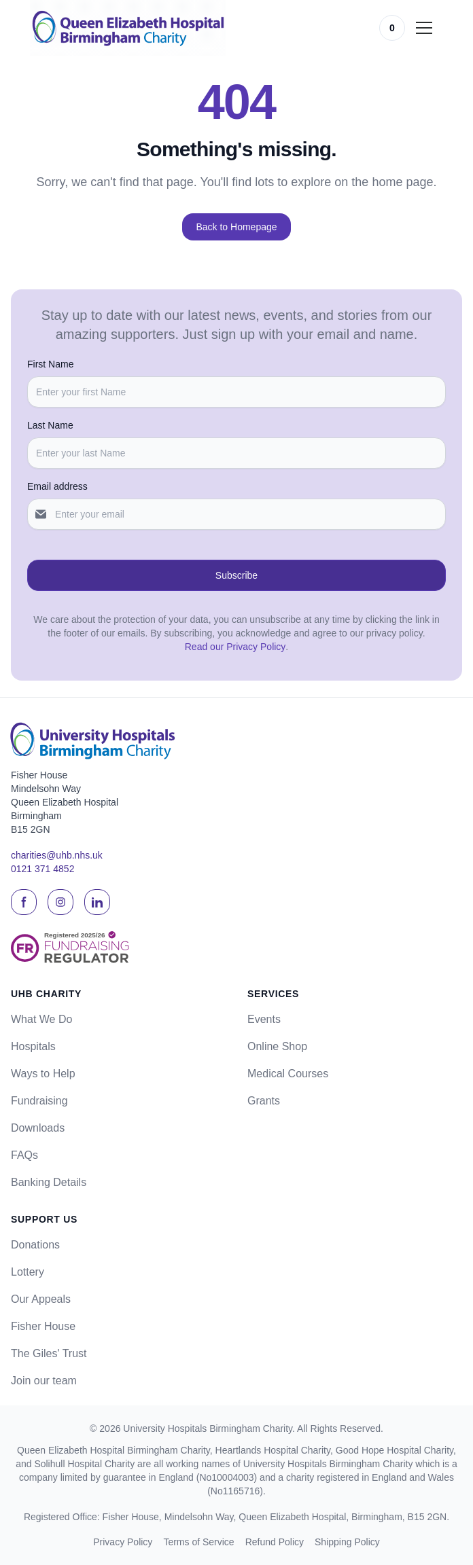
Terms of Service (198, 1541)
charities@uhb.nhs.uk (57, 855)
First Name (50, 364)
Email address (57, 486)
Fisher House (43, 1326)
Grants (263, 1101)
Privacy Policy (122, 1541)
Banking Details (48, 1182)
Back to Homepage (236, 226)
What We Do (41, 1019)
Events (264, 1019)
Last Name (50, 425)
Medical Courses (287, 1073)
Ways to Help (43, 1073)
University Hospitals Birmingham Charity (207, 1428)
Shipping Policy (347, 1541)
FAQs (24, 1155)
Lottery (27, 1272)
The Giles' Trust (49, 1353)
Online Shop (277, 1046)
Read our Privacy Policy (235, 646)
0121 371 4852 (42, 868)
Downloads (38, 1128)
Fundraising (39, 1101)
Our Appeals (41, 1299)
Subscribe (236, 575)
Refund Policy (274, 1541)
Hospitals (33, 1046)
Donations (35, 1245)
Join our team (44, 1380)
